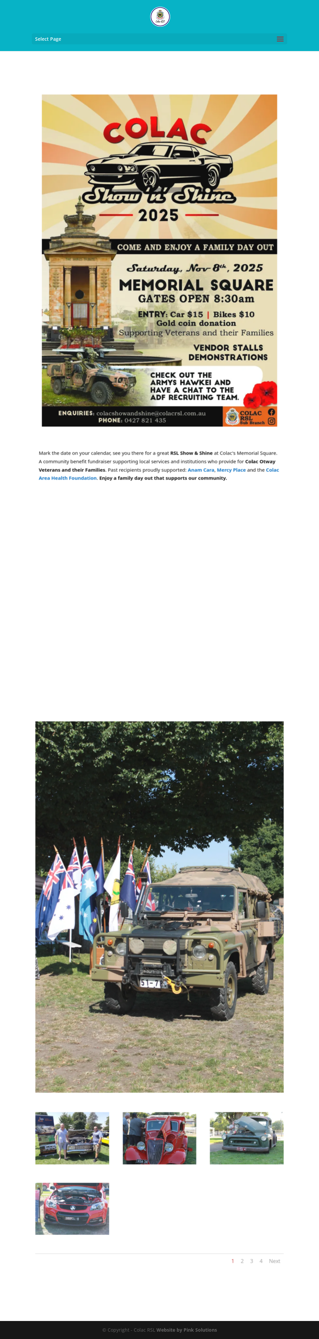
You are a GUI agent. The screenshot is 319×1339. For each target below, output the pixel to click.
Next (265, 1215)
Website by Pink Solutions (186, 1330)
